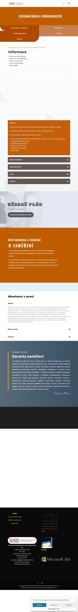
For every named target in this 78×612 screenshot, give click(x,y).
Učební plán (58, 28)
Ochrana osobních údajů (14, 517)
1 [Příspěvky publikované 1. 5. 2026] (51, 518)
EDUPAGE (44, 550)
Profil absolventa (19, 33)
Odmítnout (54, 605)
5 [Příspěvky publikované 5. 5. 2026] (44, 521)
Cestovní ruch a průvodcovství (20, 215)
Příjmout (39, 605)
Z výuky (58, 33)
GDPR (57, 608)
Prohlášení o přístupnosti (14, 520)
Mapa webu (14, 523)
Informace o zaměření (19, 28)
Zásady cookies (52, 608)
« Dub (42, 531)
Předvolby (68, 605)
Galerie (19, 39)
